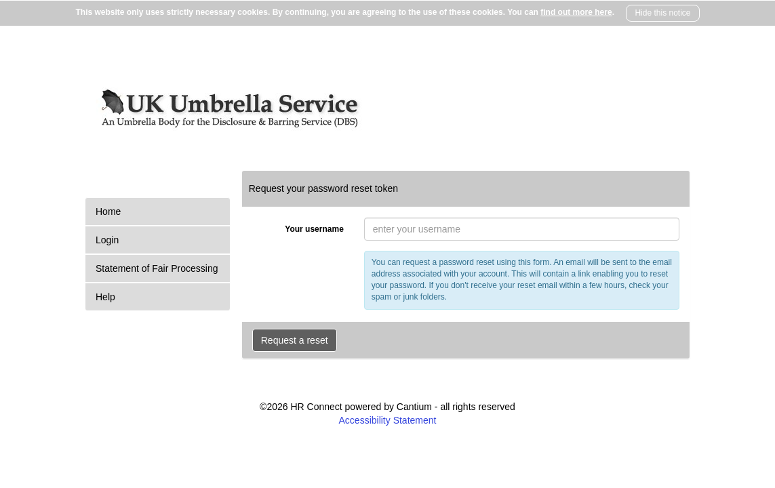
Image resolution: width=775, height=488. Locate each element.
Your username (314, 229)
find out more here (576, 12)
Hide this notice (662, 13)
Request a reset (294, 340)
